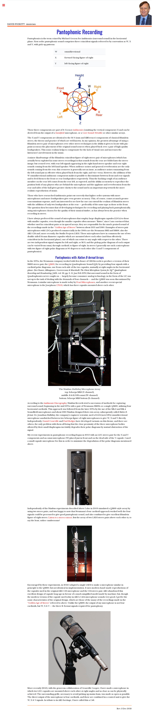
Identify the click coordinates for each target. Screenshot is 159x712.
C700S (59, 285)
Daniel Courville (51, 421)
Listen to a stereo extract (60, 517)
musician (21, 24)
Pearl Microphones (85, 282)
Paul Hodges (69, 421)
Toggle (5, 5)
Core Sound (92, 133)
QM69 (51, 264)
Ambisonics (78, 130)
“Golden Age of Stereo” (65, 227)
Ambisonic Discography (55, 403)
